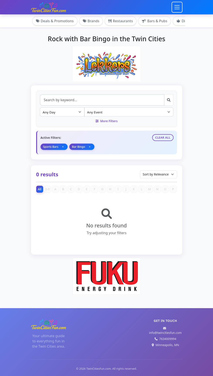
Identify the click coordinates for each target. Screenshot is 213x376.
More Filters (106, 121)
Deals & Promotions (55, 21)
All (39, 189)
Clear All (162, 137)
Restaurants (120, 21)
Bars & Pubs (154, 21)
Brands (91, 21)
